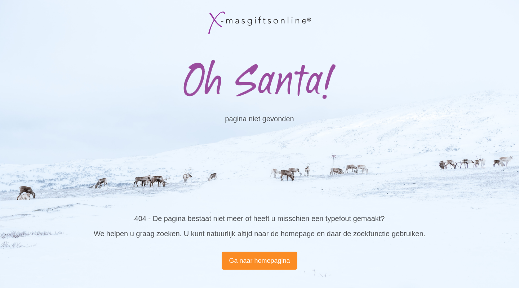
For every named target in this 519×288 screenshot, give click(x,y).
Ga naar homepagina (259, 260)
